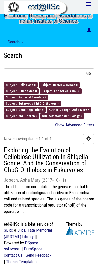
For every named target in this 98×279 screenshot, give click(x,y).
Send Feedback (38, 255)
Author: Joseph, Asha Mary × (69, 109)
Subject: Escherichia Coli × (60, 91)
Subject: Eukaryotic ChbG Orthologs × (32, 103)
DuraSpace (33, 249)
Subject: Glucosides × (21, 91)
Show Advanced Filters (74, 124)
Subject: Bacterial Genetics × (26, 97)
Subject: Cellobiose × (21, 85)
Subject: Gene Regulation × (25, 109)
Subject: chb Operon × (21, 116)
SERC (8, 230)
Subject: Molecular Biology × (62, 116)
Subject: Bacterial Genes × (59, 85)
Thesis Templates (21, 261)
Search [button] (15, 41)
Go (88, 73)
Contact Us (13, 255)
